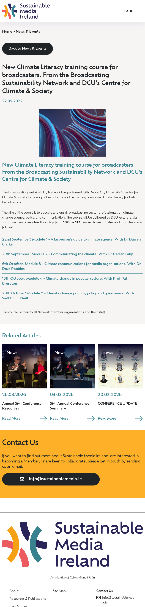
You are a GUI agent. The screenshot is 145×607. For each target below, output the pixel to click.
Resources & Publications (27, 599)
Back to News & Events (27, 48)
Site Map (59, 591)
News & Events (28, 31)
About (13, 591)
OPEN (140, 10)
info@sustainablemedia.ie (55, 479)
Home (7, 31)
